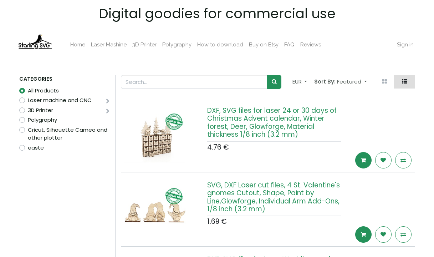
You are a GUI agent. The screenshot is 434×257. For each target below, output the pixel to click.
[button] (352, 82)
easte (36, 147)
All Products (43, 90)
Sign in (403, 44)
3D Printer (40, 110)
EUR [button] (297, 81)
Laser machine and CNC (60, 100)
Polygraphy (42, 120)
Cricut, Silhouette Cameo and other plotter (67, 134)
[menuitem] (79, 45)
